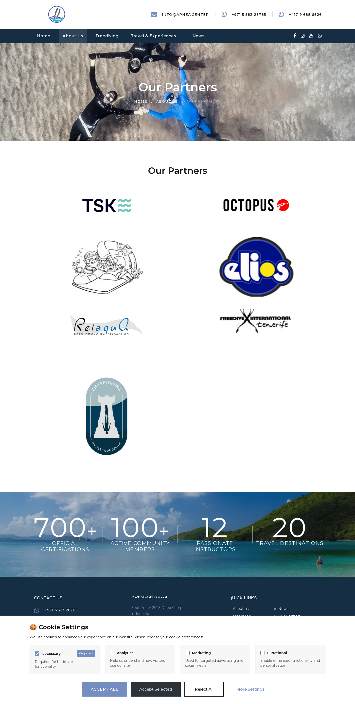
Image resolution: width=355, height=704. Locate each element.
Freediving (107, 36)
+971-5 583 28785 (93, 610)
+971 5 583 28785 (249, 14)
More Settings (250, 689)
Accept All (104, 689)
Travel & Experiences (153, 36)
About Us (73, 36)
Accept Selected (155, 689)
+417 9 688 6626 (305, 14)
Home (43, 36)
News (199, 36)
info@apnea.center (185, 14)
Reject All (204, 689)
